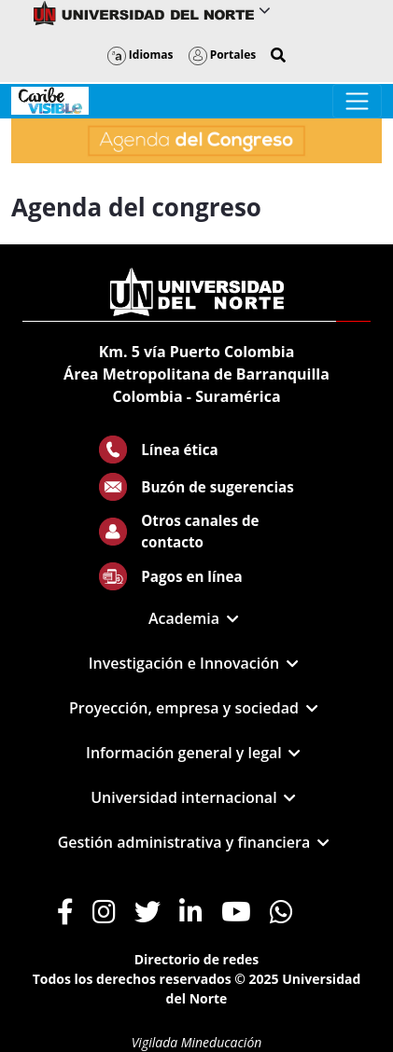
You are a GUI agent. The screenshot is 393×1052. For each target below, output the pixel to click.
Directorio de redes (197, 959)
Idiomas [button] (140, 54)
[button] (278, 55)
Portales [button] (223, 54)
